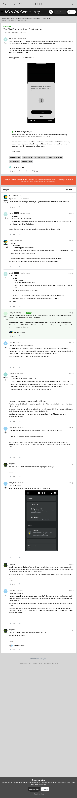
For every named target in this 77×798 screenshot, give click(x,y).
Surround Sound (39, 157)
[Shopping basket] (71, 4)
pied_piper (12, 342)
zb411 (11, 38)
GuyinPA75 (12, 373)
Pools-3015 (13, 196)
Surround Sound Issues (54, 157)
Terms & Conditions (25, 663)
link (59, 229)
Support (15, 4)
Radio (21, 4)
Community (5, 18)
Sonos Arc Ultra (27, 161)
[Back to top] (73, 660)
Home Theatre (27, 157)
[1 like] (16, 167)
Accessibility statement (51, 663)
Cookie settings (37, 663)
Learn (9, 4)
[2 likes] (17, 332)
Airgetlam (12, 464)
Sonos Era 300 (14, 161)
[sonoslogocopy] (38, 4)
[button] (2, 12)
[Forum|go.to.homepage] (22, 12)
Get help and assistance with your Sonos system (26, 18)
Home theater (47, 18)
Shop (4, 4)
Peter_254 (12, 312)
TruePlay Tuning (15, 157)
